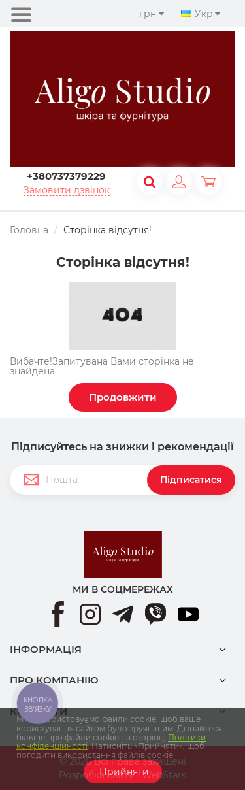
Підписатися (191, 480)
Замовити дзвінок (67, 190)
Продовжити (123, 397)
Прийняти (123, 772)
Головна (29, 230)
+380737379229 (66, 176)
